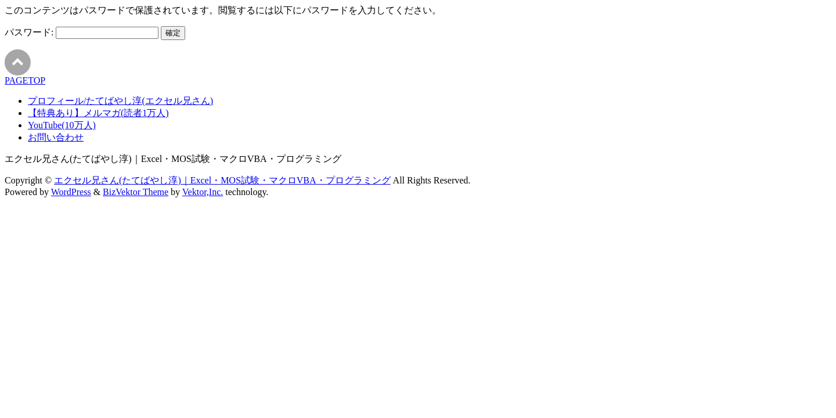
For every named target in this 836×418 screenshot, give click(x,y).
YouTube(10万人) (62, 125)
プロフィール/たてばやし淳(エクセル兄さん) (120, 101)
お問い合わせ (56, 137)
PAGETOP (25, 80)
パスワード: (81, 32)
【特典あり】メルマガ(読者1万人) (98, 113)
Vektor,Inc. (202, 192)
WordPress (71, 192)
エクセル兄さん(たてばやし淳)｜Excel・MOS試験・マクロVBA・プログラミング (222, 180)
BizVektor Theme (135, 192)
